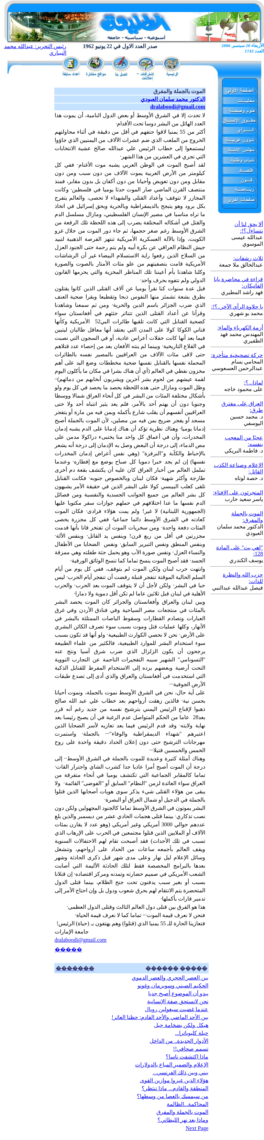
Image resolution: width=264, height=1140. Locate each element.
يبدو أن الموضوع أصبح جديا (178, 993)
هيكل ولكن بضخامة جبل (181, 1025)
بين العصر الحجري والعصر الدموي (170, 978)
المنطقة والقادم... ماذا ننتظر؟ (175, 1088)
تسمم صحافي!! (191, 1049)
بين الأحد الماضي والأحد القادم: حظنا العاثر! (159, 1017)
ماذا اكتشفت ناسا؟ (187, 1057)
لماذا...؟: (253, 382)
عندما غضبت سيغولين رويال (176, 1009)
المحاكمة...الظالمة (187, 1104)
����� (68, 949)
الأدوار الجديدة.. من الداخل (179, 1041)
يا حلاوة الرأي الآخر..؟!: (237, 307)
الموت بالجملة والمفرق (182, 1112)
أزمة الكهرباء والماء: (240, 328)
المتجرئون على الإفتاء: (238, 492)
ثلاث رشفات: (248, 258)
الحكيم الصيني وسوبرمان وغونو (173, 985)
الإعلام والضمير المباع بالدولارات (171, 1065)
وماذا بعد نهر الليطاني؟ (182, 1120)
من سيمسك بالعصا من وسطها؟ (172, 1096)
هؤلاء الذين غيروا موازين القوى (174, 1080)
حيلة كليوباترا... (191, 1033)
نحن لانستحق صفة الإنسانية (177, 1001)
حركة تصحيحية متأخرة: (237, 355)
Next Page (197, 1128)
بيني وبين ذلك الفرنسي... (180, 1072)
